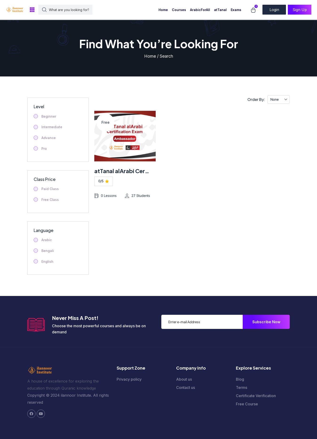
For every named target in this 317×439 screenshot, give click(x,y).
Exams (236, 10)
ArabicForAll (200, 10)
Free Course (247, 404)
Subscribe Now (266, 321)
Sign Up (300, 9)
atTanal (220, 10)
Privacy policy (129, 379)
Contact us (185, 387)
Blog (240, 379)
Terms (241, 387)
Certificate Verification (256, 395)
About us (184, 379)
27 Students (137, 196)
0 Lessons (105, 196)
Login (274, 9)
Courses (179, 10)
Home (163, 10)
